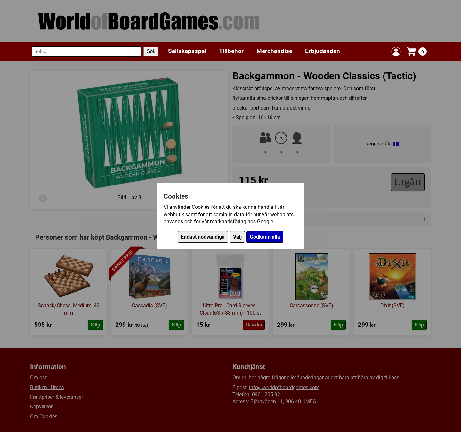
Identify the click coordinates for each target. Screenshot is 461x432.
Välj (237, 237)
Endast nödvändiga (203, 237)
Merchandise (274, 51)
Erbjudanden (322, 51)
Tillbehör (231, 51)
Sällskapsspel (187, 51)
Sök (151, 51)
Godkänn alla (265, 237)
